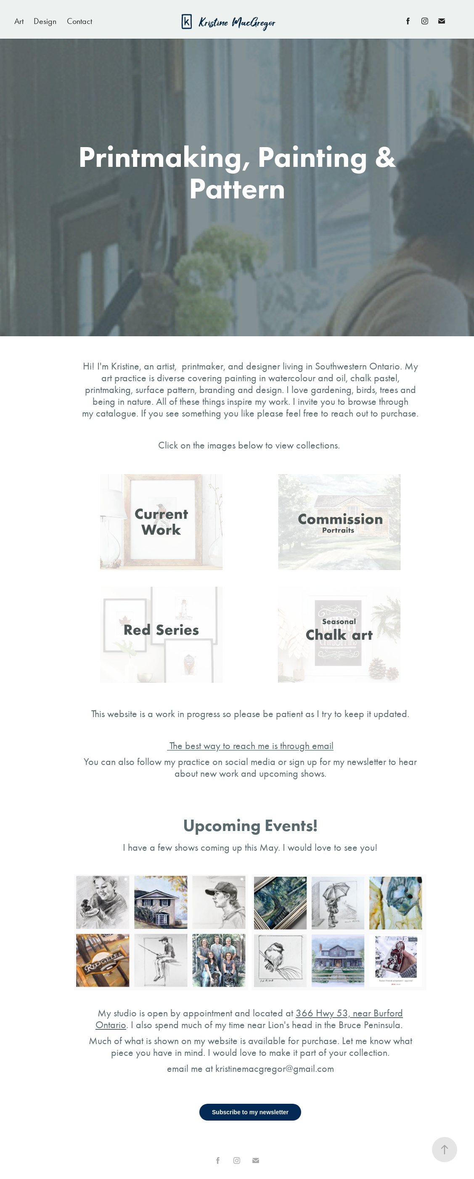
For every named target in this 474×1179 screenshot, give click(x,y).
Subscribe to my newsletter (250, 1112)
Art (19, 21)
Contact (79, 21)
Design (45, 21)
